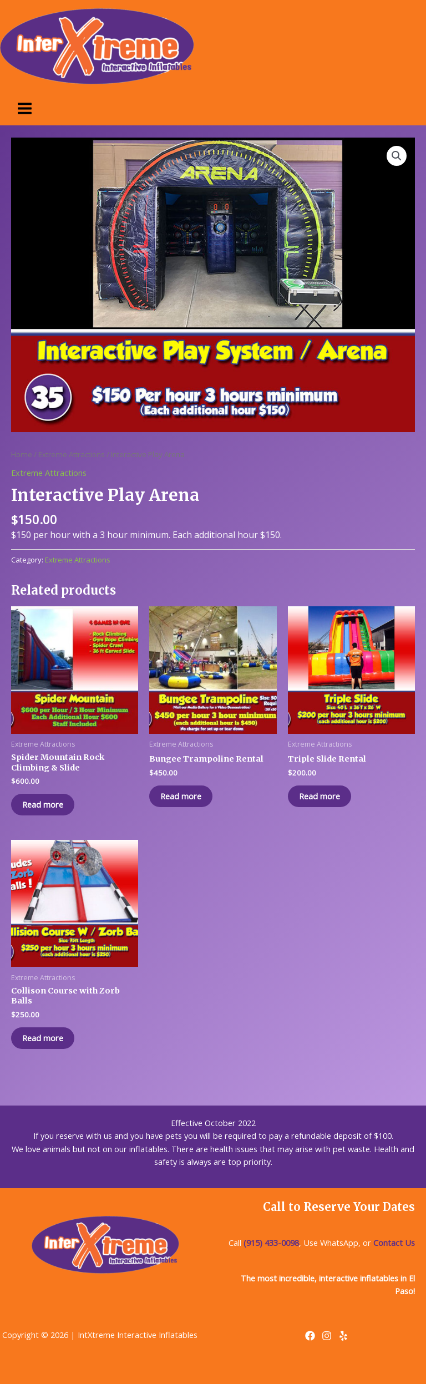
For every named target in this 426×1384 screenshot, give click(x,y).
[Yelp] (343, 1336)
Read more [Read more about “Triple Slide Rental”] (319, 796)
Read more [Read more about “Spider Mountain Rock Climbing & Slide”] (42, 804)
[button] (397, 156)
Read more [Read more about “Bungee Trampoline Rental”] (180, 796)
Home (21, 454)
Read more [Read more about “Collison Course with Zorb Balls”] (42, 1037)
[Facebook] (310, 1336)
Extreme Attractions (71, 454)
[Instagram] (327, 1336)
